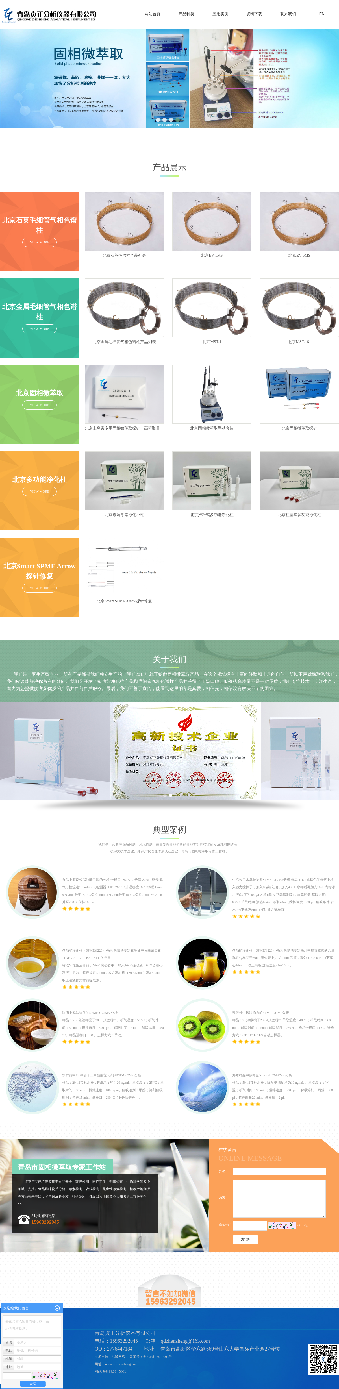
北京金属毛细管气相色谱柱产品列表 (124, 342)
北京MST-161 (299, 342)
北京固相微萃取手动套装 (212, 428)
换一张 (302, 1225)
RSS (113, 1371)
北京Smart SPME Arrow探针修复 (124, 601)
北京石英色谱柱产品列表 (124, 255)
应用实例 (220, 14)
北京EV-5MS (299, 255)
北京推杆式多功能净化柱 (212, 515)
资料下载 (254, 14)
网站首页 (152, 14)
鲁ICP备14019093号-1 (159, 1357)
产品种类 (186, 14)
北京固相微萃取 (39, 393)
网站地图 (101, 1371)
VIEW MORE (39, 242)
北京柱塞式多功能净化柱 (299, 515)
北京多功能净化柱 (39, 479)
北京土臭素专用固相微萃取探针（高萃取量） (124, 428)
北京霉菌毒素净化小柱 (124, 515)
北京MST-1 (211, 342)
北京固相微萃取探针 (299, 428)
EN (322, 14)
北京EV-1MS (212, 255)
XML (123, 1371)
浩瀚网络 (119, 1357)
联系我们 (288, 14)
